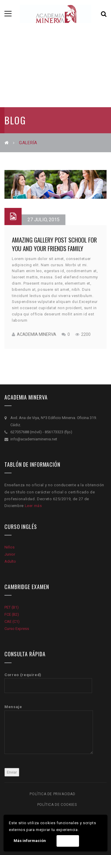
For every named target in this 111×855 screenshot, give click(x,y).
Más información (30, 840)
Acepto (67, 841)
